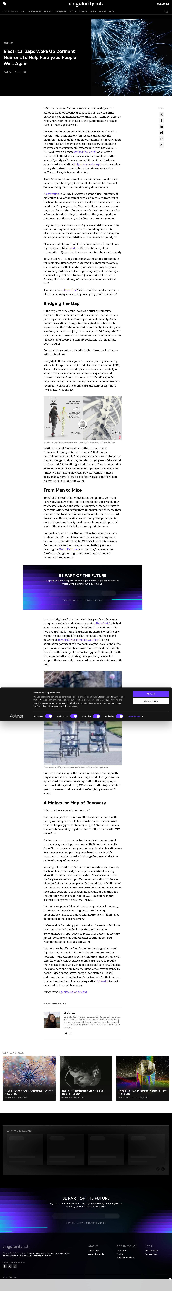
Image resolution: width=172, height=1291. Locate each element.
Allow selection (151, 1271)
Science (83, 16)
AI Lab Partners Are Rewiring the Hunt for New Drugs (29, 1092)
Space (93, 16)
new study (52, 193)
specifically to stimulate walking (78, 639)
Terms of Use (151, 1254)
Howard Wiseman (126, 1097)
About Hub (93, 1250)
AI (23, 16)
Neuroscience (59, 1004)
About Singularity (96, 1254)
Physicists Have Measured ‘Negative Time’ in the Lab (143, 1092)
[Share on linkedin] (161, 126)
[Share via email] (161, 138)
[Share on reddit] (161, 132)
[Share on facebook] (161, 120)
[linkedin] (71, 1033)
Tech (111, 16)
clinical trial (102, 623)
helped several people (88, 164)
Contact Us (122, 1250)
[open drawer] (5, 6)
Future (73, 16)
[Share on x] (161, 114)
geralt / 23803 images (73, 991)
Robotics (48, 16)
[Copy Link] (161, 145)
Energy (102, 16)
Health (47, 1004)
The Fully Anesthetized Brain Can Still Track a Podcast (83, 1092)
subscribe (163, 6)
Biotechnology (34, 16)
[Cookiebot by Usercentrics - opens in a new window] (16, 1286)
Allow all (151, 1263)
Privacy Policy (151, 1250)
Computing (61, 16)
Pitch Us (121, 1254)
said (72, 248)
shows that (70, 290)
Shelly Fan (8, 72)
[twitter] (66, 1033)
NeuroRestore (68, 549)
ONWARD (102, 981)
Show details (134, 1286)
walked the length (85, 152)
